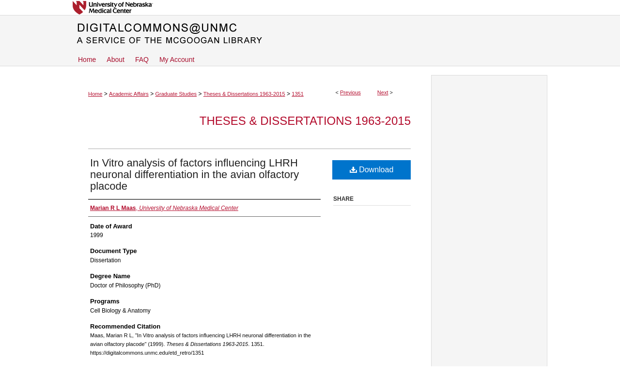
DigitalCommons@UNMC (310, 34)
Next (382, 92)
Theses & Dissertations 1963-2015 (244, 94)
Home (95, 94)
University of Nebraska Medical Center (310, 7)
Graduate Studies (176, 94)
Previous (350, 92)
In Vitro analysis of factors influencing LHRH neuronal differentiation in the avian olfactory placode (194, 174)
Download (372, 169)
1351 (297, 94)
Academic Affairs (129, 94)
